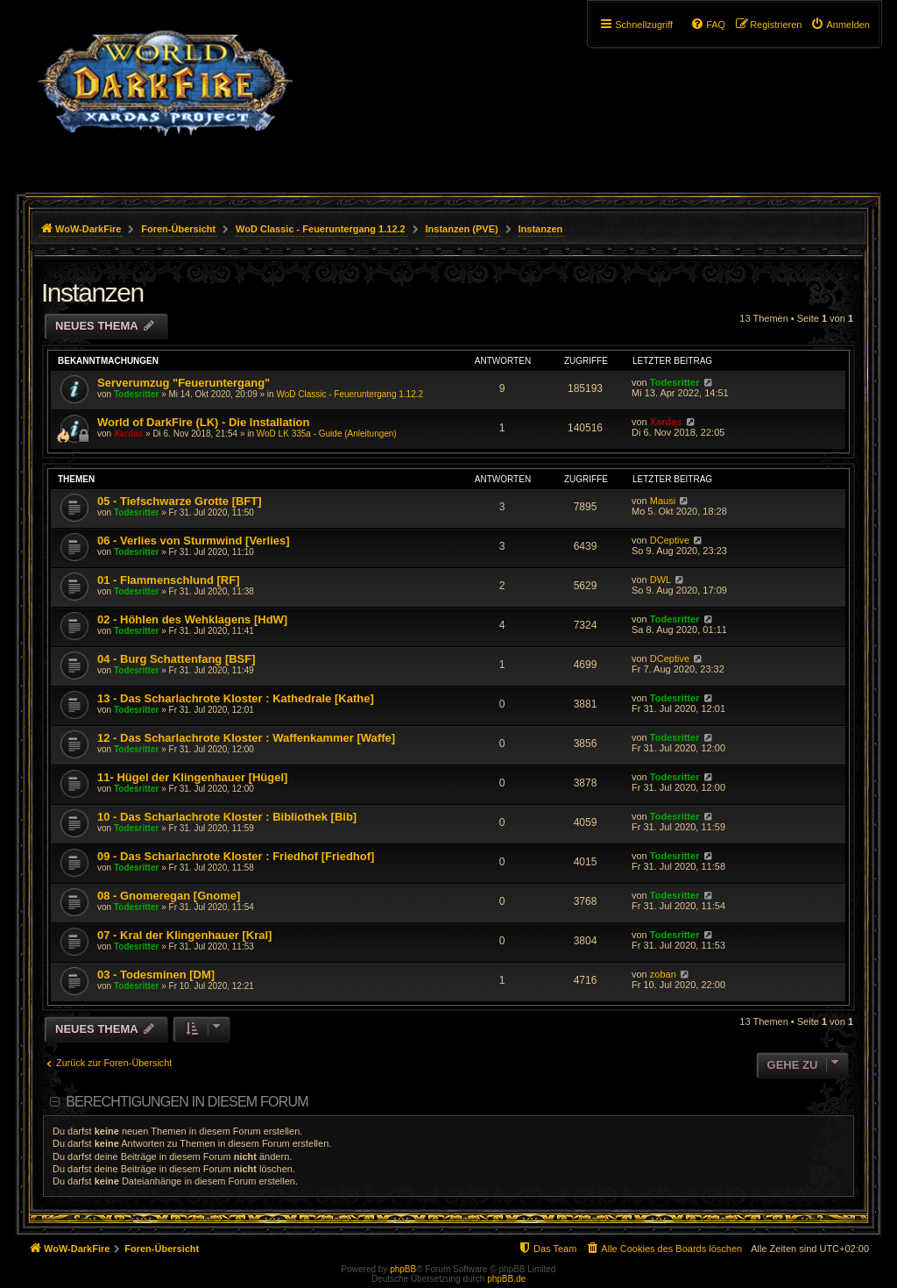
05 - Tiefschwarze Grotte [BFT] (179, 501)
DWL (660, 579)
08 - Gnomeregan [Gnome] (168, 895)
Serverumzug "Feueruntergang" (183, 382)
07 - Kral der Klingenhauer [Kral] (184, 935)
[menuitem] (840, 24)
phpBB (403, 1269)
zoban (663, 974)
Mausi (662, 500)
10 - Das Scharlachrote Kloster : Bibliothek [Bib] (227, 816)
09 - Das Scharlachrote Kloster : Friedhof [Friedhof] (235, 856)
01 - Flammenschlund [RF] (168, 580)
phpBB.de (506, 1279)
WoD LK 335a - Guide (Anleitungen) (327, 433)
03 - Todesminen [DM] (156, 974)
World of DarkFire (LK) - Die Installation (203, 422)
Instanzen (92, 292)
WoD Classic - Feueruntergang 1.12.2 (349, 394)
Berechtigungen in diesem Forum (186, 1101)
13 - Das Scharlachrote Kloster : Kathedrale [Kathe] (235, 698)
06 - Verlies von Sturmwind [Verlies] (193, 540)
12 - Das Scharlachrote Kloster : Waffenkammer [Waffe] (246, 737)
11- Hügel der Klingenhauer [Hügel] (192, 777)
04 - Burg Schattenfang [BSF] (176, 658)
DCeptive (669, 540)
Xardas (128, 433)
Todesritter (136, 394)
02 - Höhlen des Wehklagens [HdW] (192, 619)
